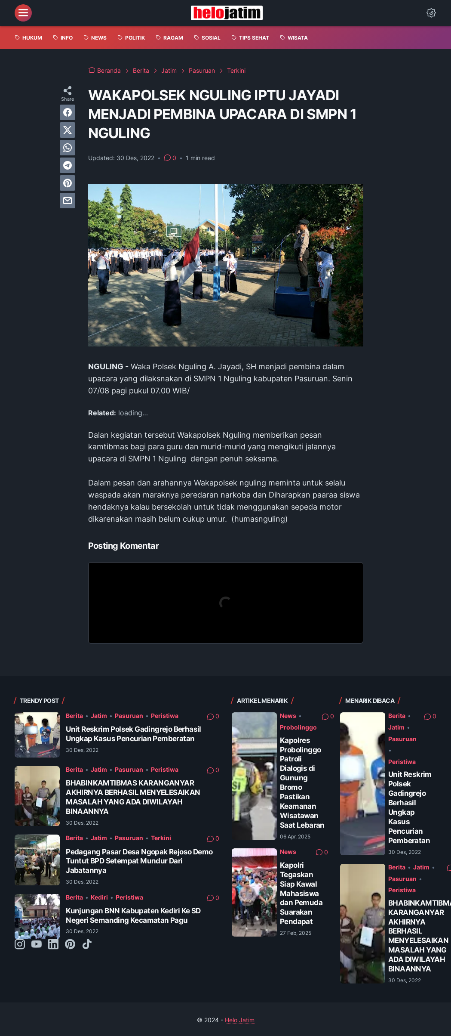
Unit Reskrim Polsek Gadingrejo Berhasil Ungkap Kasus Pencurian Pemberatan (133, 733)
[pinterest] (67, 183)
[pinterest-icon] (70, 944)
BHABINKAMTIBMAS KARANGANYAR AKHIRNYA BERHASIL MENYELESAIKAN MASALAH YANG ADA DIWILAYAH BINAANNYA (133, 797)
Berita (74, 715)
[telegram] (67, 165)
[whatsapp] (67, 147)
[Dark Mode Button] (431, 13)
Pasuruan (129, 715)
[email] (67, 200)
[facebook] (67, 112)
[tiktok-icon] (87, 944)
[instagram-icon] (20, 944)
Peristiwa (164, 715)
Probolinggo (298, 727)
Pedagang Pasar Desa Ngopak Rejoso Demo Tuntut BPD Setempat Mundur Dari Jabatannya (139, 861)
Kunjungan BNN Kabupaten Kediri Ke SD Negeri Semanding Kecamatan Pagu (133, 915)
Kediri (99, 897)
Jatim (99, 715)
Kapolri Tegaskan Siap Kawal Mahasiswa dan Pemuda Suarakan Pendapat (301, 893)
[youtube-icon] (36, 944)
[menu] (23, 13)
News (288, 715)
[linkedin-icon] (53, 944)
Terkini (161, 837)
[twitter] (67, 130)
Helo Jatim (240, 1020)
